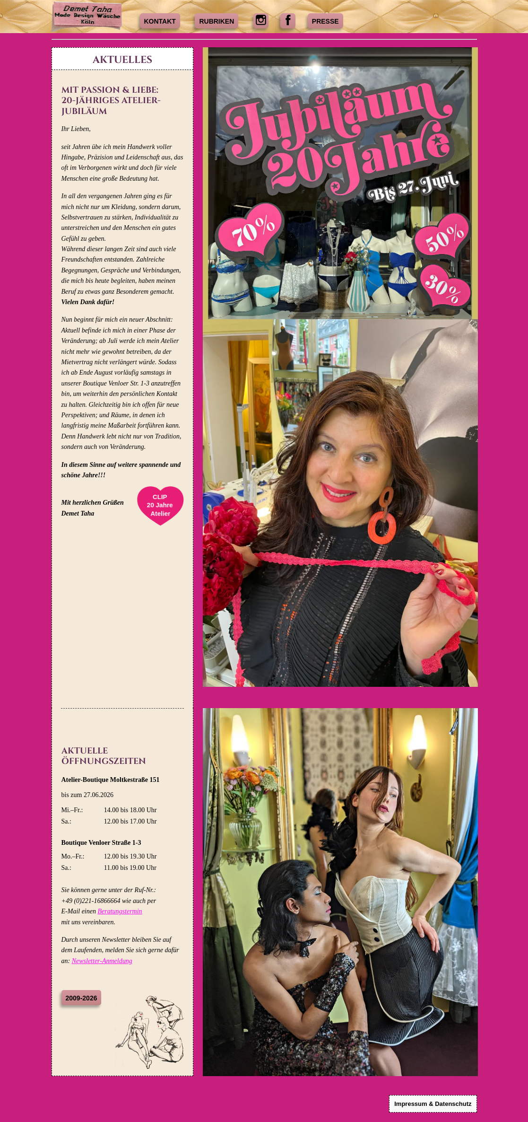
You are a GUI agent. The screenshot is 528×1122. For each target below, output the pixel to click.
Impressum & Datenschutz (432, 1103)
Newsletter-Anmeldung (102, 960)
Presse (325, 21)
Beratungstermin (119, 911)
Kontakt (160, 21)
